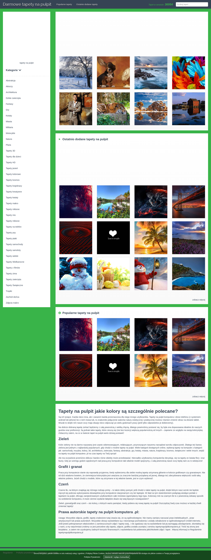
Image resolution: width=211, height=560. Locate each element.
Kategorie (13, 70)
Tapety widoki (12, 256)
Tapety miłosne (12, 209)
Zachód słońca (12, 297)
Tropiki (9, 291)
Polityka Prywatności (92, 557)
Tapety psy (11, 232)
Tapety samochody (14, 244)
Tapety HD (10, 162)
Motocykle (10, 133)
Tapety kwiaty (12, 197)
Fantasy (9, 104)
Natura (9, 139)
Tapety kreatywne (14, 192)
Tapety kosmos (12, 180)
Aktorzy (9, 86)
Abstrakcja (10, 80)
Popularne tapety (64, 4)
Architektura (11, 92)
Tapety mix (11, 215)
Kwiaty (9, 115)
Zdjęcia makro (12, 303)
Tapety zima (11, 273)
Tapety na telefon (14, 227)
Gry (7, 110)
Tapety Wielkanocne (15, 262)
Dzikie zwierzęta (13, 98)
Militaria (9, 127)
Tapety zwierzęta (13, 279)
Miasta (9, 121)
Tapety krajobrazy (14, 186)
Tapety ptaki (11, 238)
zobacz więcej (198, 300)
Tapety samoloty (13, 250)
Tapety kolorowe (13, 174)
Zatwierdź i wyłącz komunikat (116, 557)
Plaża (8, 145)
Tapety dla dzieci (13, 156)
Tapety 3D (10, 151)
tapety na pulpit (27, 63)
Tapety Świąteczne (14, 285)
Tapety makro (12, 203)
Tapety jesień (12, 168)
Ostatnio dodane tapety (87, 4)
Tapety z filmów (13, 268)
